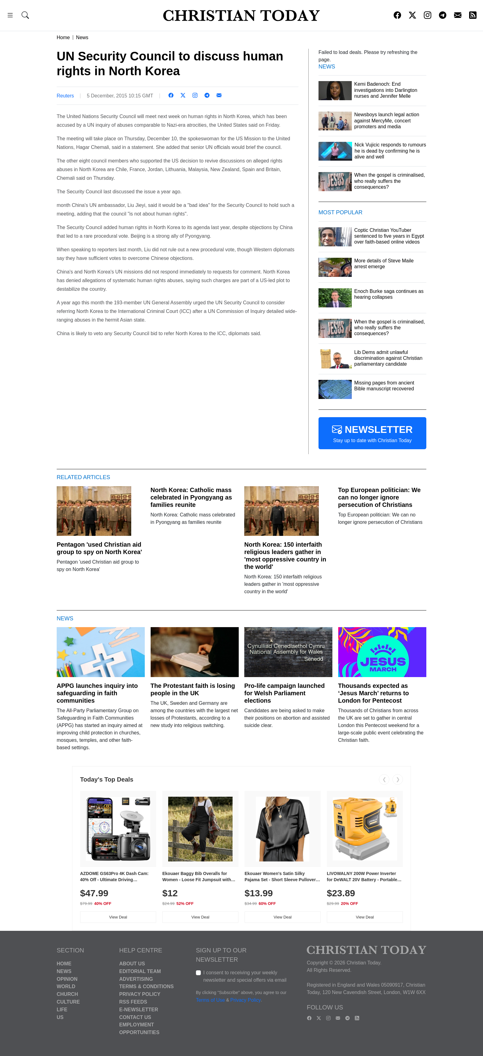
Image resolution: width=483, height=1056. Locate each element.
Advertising (136, 978)
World (66, 986)
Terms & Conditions (146, 986)
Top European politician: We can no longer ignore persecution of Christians (379, 497)
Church (67, 994)
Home (63, 37)
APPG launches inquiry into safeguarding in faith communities (97, 693)
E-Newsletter (138, 1009)
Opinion (67, 978)
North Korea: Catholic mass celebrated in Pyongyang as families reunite (191, 497)
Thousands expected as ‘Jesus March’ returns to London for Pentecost (373, 693)
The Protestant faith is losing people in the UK (193, 689)
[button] (10, 16)
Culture (68, 1002)
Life (62, 1009)
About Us (132, 963)
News (82, 37)
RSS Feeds (133, 1002)
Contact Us (135, 1017)
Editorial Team (140, 971)
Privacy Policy (139, 994)
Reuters (65, 95)
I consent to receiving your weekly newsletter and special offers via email (244, 976)
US (60, 1017)
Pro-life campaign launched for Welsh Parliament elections (284, 693)
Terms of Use (210, 1000)
